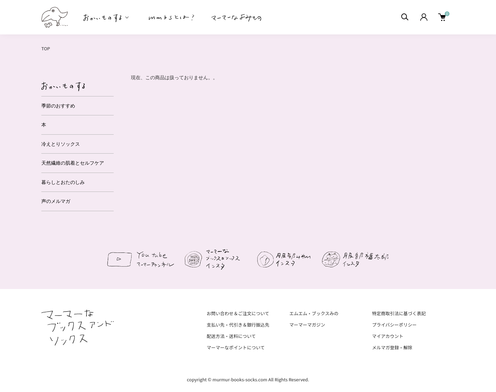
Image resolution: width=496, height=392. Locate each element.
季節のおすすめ (58, 106)
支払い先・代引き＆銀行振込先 (238, 324)
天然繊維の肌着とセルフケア (72, 163)
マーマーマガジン (307, 324)
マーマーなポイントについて (236, 347)
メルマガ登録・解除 (392, 347)
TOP (45, 48)
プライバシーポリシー (394, 324)
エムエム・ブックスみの (314, 313)
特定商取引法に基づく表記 (399, 313)
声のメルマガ (55, 201)
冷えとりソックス (60, 144)
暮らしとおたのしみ (63, 182)
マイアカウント (387, 336)
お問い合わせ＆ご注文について (238, 313)
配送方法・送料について (231, 336)
